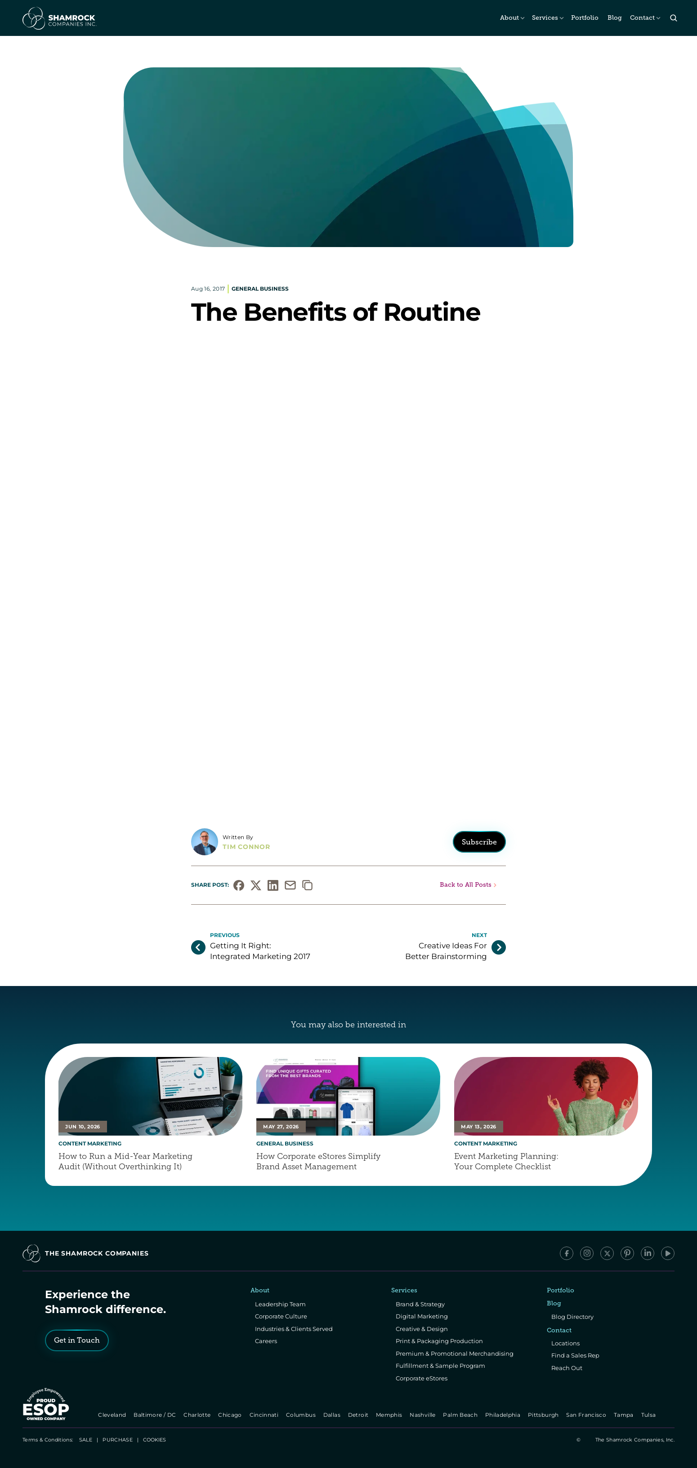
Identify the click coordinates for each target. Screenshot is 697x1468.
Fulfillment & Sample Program (440, 1365)
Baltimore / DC (156, 1414)
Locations (565, 1343)
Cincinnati (264, 1414)
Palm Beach (461, 1414)
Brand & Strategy (420, 1304)
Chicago (230, 1414)
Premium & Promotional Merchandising (455, 1353)
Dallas (332, 1414)
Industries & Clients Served (294, 1328)
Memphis (390, 1414)
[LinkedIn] (647, 1253)
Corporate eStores (421, 1378)
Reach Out (566, 1367)
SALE (85, 1440)
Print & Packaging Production (439, 1340)
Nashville (423, 1414)
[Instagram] (587, 1253)
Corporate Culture (281, 1316)
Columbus (301, 1414)
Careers (266, 1340)
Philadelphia (503, 1414)
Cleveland (113, 1414)
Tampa (624, 1414)
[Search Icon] (673, 18)
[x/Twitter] (607, 1253)
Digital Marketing (422, 1316)
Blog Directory (572, 1316)
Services (545, 18)
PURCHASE (118, 1440)
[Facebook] (566, 1253)
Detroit (359, 1414)
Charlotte (197, 1414)
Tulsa (649, 1414)
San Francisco (587, 1414)
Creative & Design (422, 1328)
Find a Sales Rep (575, 1355)
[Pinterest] (627, 1253)
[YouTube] (668, 1253)
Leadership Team (280, 1304)
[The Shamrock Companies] (58, 18)
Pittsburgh (544, 1414)
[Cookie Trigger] (154, 1439)
